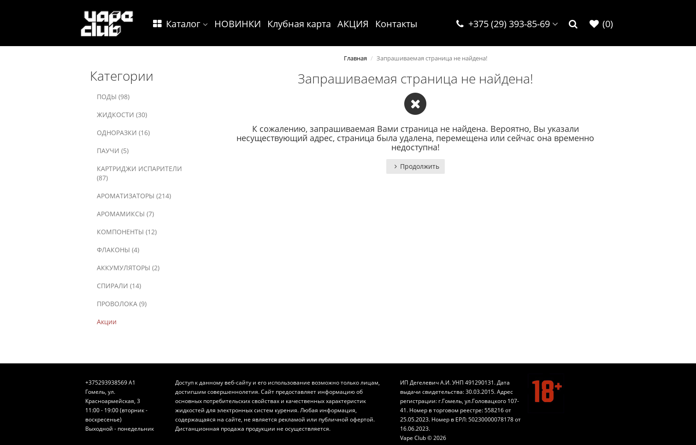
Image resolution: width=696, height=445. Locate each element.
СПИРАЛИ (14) (119, 285)
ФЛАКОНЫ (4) (118, 249)
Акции (107, 321)
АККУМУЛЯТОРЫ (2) (128, 267)
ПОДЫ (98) (113, 96)
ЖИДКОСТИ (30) (122, 114)
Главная (355, 58)
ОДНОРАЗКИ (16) (123, 132)
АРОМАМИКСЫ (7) (125, 213)
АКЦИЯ (353, 24)
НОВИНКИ (237, 24)
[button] (573, 24)
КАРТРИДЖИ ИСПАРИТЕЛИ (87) (139, 173)
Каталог (180, 24)
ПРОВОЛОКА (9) (122, 303)
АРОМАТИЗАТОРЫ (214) (134, 195)
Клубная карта (299, 24)
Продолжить (415, 166)
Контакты (396, 24)
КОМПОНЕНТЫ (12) (127, 231)
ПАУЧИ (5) (113, 150)
